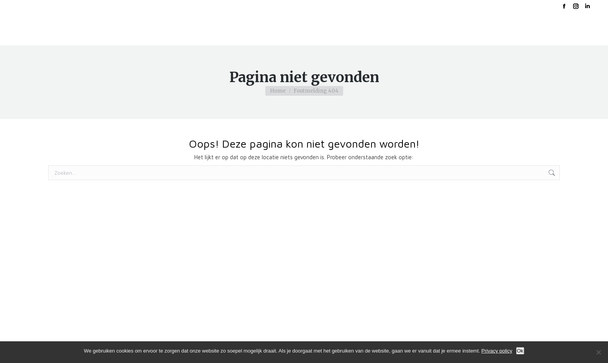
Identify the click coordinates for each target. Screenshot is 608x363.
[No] (598, 352)
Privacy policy (497, 351)
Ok (520, 351)
